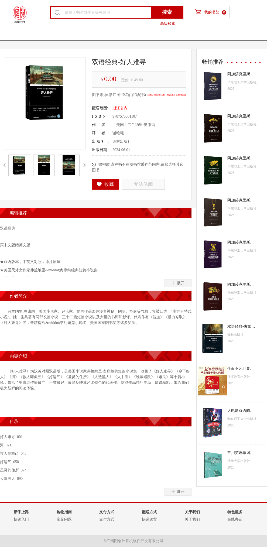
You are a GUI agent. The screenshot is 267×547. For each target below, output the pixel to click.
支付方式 (106, 519)
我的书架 (210, 12)
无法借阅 (143, 184)
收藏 (105, 184)
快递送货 (149, 519)
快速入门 (21, 519)
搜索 (167, 12)
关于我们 (192, 519)
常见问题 (64, 519)
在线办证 (234, 519)
